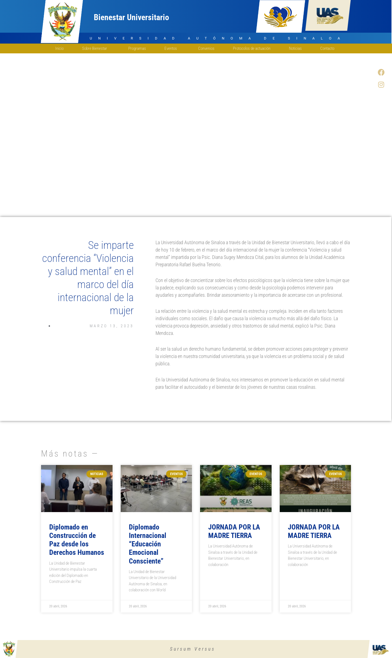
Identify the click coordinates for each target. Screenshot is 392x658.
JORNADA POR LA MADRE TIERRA (234, 531)
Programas (137, 48)
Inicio (59, 48)
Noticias (295, 48)
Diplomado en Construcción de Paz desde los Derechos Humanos (76, 540)
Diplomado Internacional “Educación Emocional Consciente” (147, 544)
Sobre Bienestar (96, 48)
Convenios (206, 48)
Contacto (328, 48)
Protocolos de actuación (251, 48)
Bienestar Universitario (131, 17)
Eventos (172, 48)
